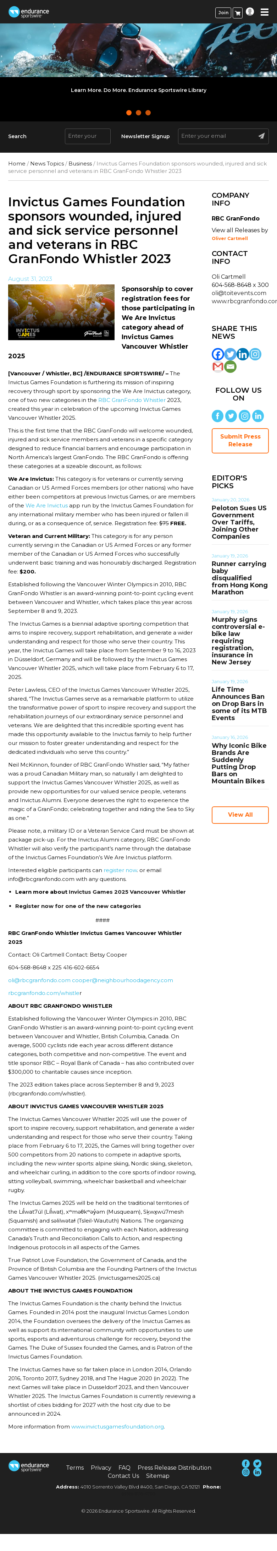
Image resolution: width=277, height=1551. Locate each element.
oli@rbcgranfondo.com (39, 980)
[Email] (230, 366)
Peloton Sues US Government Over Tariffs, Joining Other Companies (239, 522)
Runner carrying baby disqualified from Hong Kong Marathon (240, 578)
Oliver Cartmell (230, 238)
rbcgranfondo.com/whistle (43, 993)
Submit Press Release (240, 440)
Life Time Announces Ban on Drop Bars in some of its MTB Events (239, 704)
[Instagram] (255, 354)
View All (240, 814)
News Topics (47, 163)
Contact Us (123, 1476)
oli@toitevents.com (239, 293)
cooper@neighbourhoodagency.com (122, 980)
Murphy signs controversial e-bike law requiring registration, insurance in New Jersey (238, 641)
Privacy (101, 1467)
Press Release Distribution (174, 1467)
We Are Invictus (47, 505)
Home (17, 163)
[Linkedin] (243, 354)
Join (223, 12)
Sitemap (158, 1476)
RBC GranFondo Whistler (132, 400)
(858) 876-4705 (138, 1493)
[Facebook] (218, 354)
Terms (75, 1467)
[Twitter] (230, 354)
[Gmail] (218, 366)
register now (120, 870)
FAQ (124, 1467)
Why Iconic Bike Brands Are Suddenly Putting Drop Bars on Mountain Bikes (239, 763)
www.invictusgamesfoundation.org (117, 1426)
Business (80, 163)
